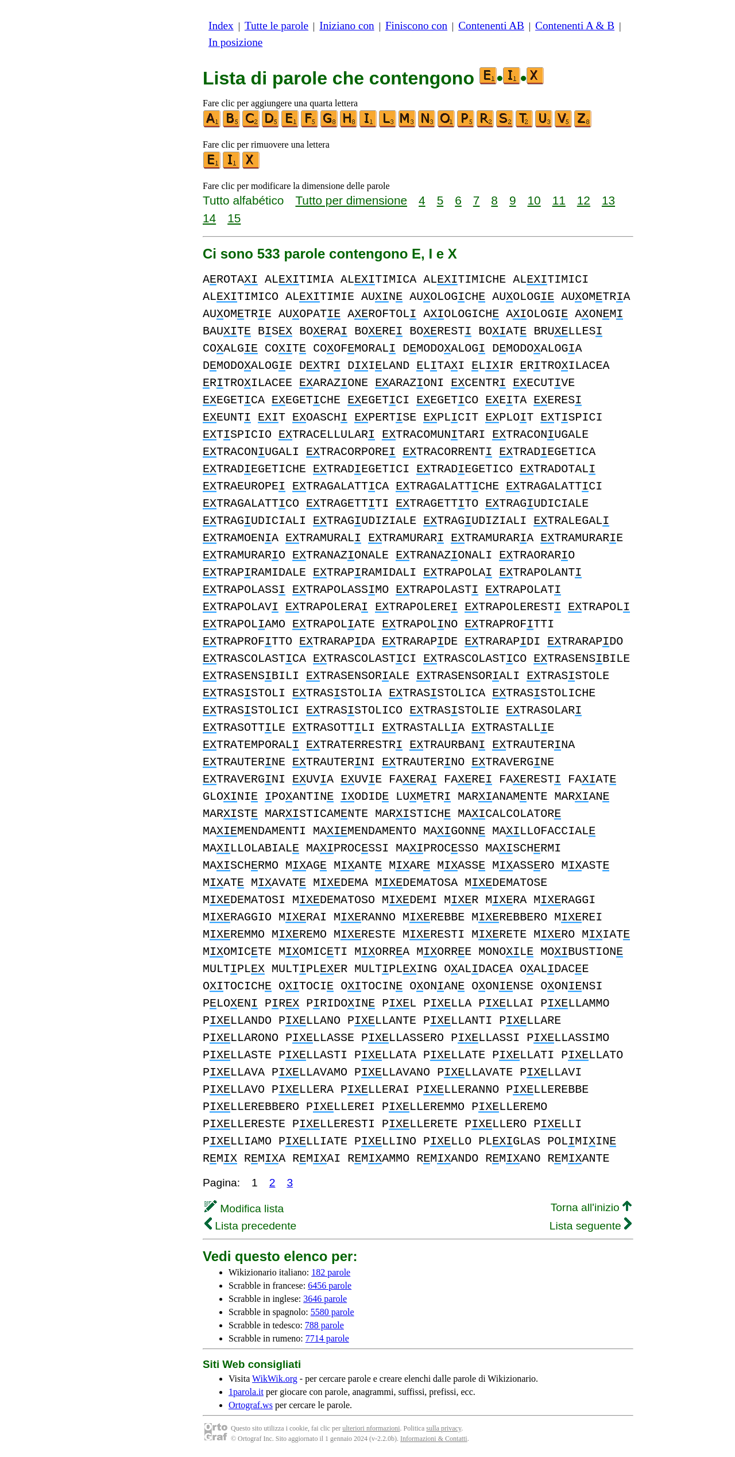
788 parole (324, 1325)
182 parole (330, 1272)
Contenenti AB (491, 26)
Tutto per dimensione (351, 200)
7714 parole (327, 1338)
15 (234, 218)
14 (209, 218)
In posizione (235, 42)
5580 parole (332, 1312)
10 (534, 200)
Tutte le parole (276, 26)
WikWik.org (274, 1378)
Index (221, 26)
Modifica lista (244, 1208)
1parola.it (246, 1392)
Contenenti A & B (574, 26)
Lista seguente (591, 1226)
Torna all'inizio (591, 1207)
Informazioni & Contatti (433, 1439)
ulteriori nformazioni (371, 1428)
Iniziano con (346, 26)
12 (583, 200)
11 (559, 200)
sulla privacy (443, 1428)
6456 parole (329, 1285)
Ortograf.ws (251, 1405)
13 (608, 200)
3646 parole (325, 1299)
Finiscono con (416, 26)
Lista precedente (250, 1226)
